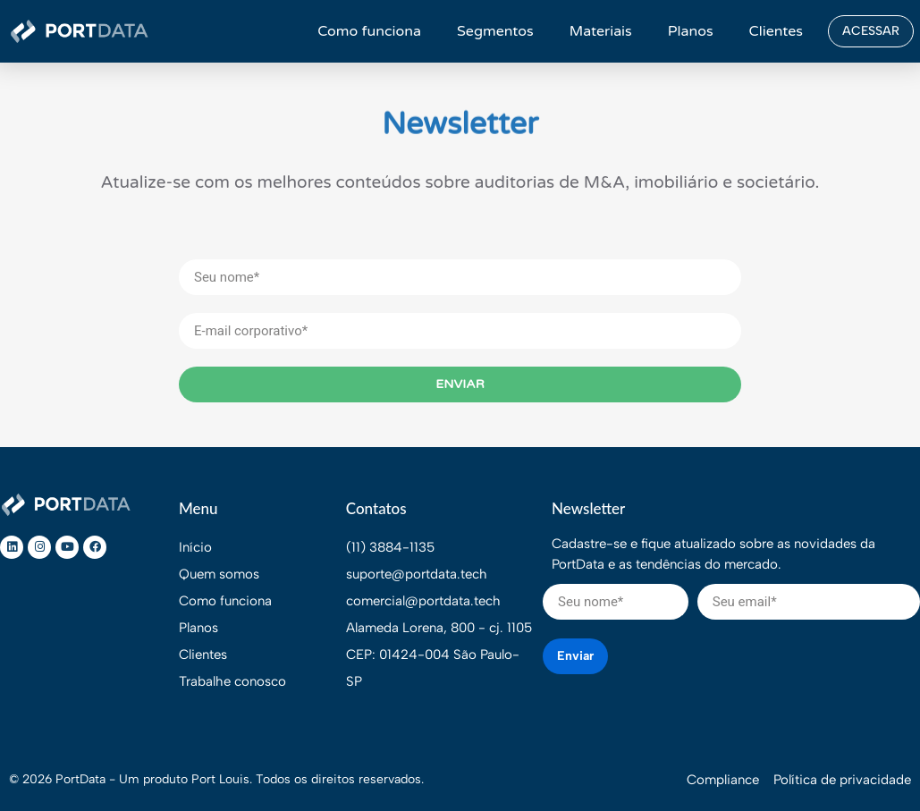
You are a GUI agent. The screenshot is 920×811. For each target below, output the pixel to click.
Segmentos (495, 31)
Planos (690, 31)
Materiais (601, 31)
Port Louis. (221, 779)
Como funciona (369, 31)
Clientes (776, 31)
